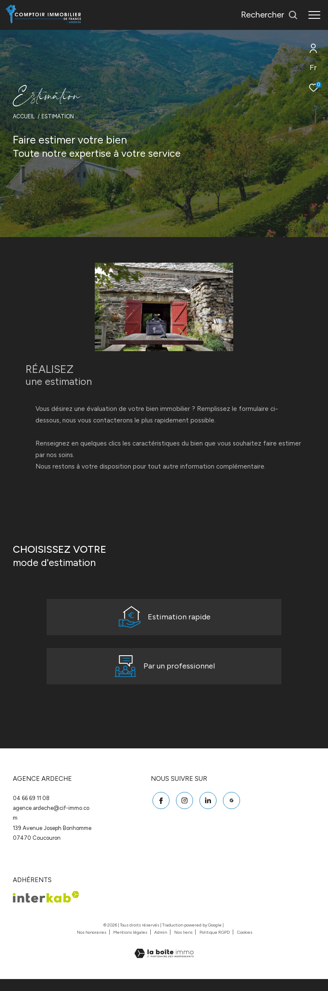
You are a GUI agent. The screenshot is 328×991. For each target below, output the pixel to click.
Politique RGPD (214, 944)
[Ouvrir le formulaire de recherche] (269, 15)
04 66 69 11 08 (31, 809)
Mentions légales (130, 944)
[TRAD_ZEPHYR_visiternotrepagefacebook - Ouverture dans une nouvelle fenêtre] (159, 810)
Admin (161, 944)
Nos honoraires (92, 944)
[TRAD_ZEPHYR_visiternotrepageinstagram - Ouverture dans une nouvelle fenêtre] (182, 810)
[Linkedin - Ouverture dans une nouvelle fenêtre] (206, 810)
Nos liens (183, 944)
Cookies (244, 944)
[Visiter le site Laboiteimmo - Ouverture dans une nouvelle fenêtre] (164, 960)
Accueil (24, 116)
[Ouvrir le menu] (314, 15)
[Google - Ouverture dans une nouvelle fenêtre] (229, 810)
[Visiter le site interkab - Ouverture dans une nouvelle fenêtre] (46, 909)
